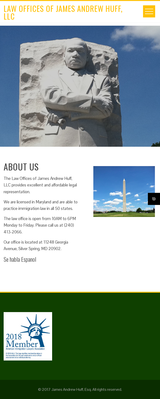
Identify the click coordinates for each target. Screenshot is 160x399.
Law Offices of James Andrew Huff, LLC (63, 12)
